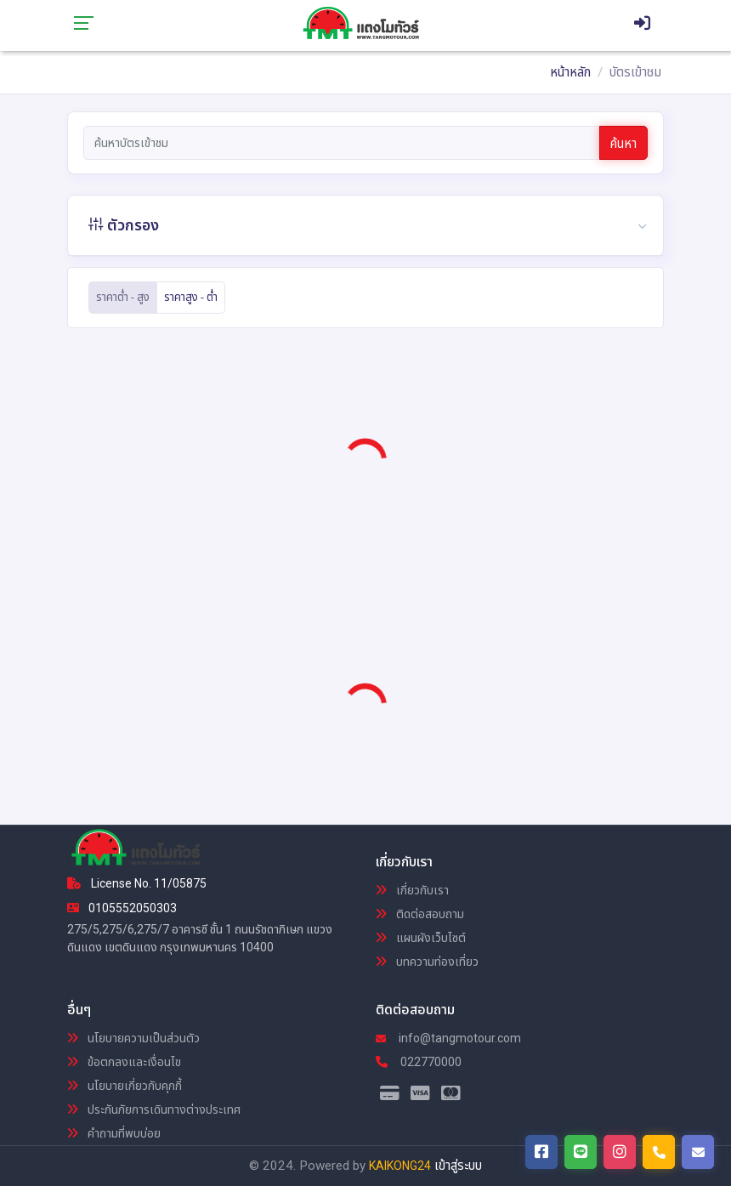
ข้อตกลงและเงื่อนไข (124, 1062)
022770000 (419, 1062)
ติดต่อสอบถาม (420, 914)
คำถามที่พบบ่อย (114, 1133)
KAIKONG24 (400, 1165)
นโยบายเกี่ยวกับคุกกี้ (124, 1085)
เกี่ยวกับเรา (412, 890)
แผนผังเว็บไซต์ (421, 938)
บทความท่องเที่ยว (427, 961)
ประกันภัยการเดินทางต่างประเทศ (154, 1109)
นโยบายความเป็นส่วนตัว (133, 1038)
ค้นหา (623, 143)
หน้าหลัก (570, 72)
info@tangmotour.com (448, 1038)
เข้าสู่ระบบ (458, 1165)
